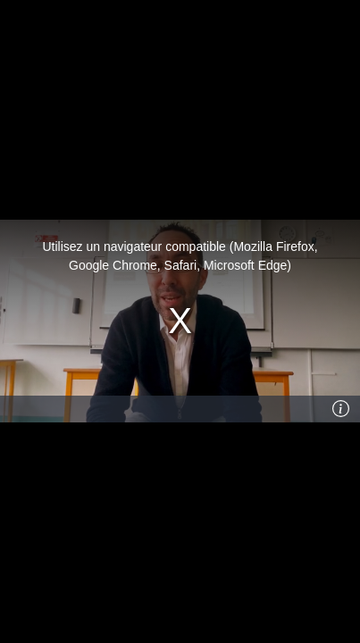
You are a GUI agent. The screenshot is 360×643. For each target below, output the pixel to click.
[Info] (341, 409)
